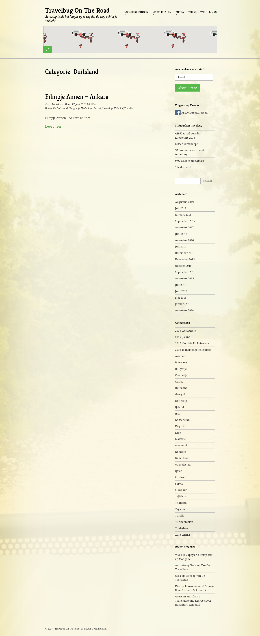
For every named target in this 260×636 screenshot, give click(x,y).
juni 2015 (181, 291)
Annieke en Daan (61, 104)
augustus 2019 (184, 202)
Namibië (180, 451)
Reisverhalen (162, 13)
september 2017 (185, 221)
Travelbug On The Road (77, 10)
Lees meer (53, 126)
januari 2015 (183, 304)
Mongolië (181, 445)
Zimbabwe (181, 528)
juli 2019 (180, 208)
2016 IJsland (182, 337)
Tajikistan (181, 496)
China (179, 381)
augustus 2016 (184, 240)
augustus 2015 (184, 278)
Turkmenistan (184, 521)
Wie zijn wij (196, 12)
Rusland (180, 477)
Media (180, 13)
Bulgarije (50, 108)
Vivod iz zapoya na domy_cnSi (194, 554)
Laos (178, 432)
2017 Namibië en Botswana (192, 343)
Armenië (180, 356)
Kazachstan (182, 419)
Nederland (87, 108)
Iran (178, 413)
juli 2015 (180, 284)
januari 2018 (183, 214)
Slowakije (107, 108)
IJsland (179, 407)
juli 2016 (180, 246)
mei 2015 (180, 297)
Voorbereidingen (136, 13)
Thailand (181, 502)
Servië (97, 108)
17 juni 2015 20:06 (83, 104)
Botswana (181, 362)
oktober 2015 (183, 265)
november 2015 (185, 259)
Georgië (180, 394)
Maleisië (180, 439)
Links (213, 12)
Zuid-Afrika (182, 534)
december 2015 (184, 253)
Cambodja (181, 375)
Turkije (128, 108)
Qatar (178, 470)
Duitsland (62, 108)
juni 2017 (181, 233)
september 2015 (185, 272)
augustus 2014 (184, 310)
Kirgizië (180, 426)
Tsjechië (119, 108)
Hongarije (74, 108)
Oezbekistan (183, 464)
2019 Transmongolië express (193, 349)
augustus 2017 (184, 227)
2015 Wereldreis (185, 330)
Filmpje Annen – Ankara (77, 97)
